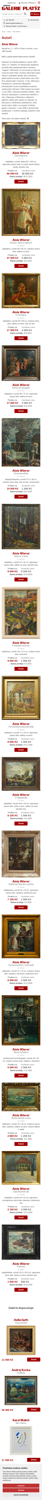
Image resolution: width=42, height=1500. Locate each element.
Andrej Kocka (21, 1371)
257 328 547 (10, 20)
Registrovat (12, 3)
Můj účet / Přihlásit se (27, 2)
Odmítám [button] (21, 1490)
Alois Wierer (16, 31)
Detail (21, 181)
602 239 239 (34, 20)
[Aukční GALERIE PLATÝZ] (21, 9)
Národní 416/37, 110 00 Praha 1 (16, 26)
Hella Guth (21, 1321)
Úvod (3, 31)
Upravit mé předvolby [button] (21, 1495)
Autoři (9, 31)
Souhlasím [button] (21, 1486)
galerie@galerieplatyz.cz (14, 23)
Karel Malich (21, 1421)
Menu (35, 13)
